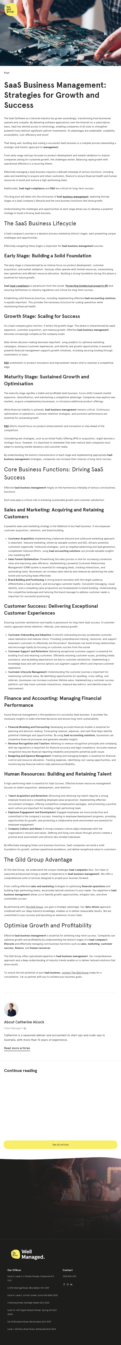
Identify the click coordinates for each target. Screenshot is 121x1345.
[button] (114, 10)
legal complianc (19, 285)
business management (75, 196)
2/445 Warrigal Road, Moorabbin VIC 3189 (28, 1288)
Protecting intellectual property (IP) (87, 285)
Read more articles (17, 1048)
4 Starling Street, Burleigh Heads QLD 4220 (28, 1302)
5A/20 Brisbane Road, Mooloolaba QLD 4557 (29, 1321)
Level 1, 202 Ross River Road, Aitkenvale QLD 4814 (31, 1329)
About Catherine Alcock (24, 1022)
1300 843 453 (69, 1276)
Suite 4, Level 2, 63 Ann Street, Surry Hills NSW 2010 (32, 1295)
